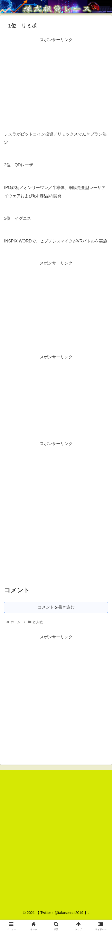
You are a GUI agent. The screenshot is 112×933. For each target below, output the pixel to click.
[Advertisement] (56, 80)
